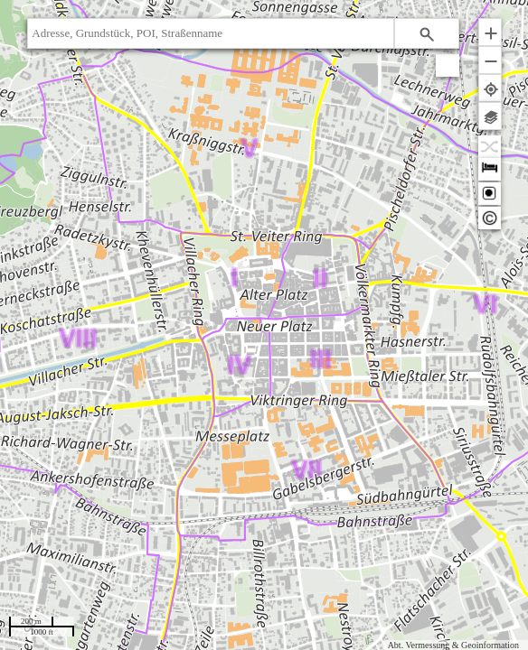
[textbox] (210, 33)
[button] (426, 33)
